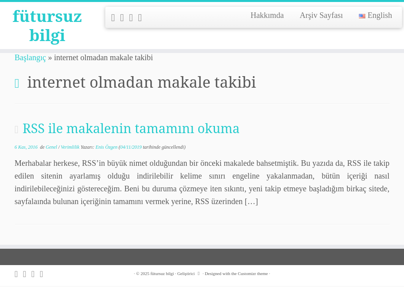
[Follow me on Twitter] (124, 18)
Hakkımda (267, 15)
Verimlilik (71, 147)
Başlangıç (30, 57)
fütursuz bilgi (47, 25)
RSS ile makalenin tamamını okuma (131, 128)
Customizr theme (253, 273)
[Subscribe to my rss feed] (115, 18)
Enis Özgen (106, 147)
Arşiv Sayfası (321, 15)
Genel (52, 147)
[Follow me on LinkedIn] (142, 18)
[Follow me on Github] (133, 18)
